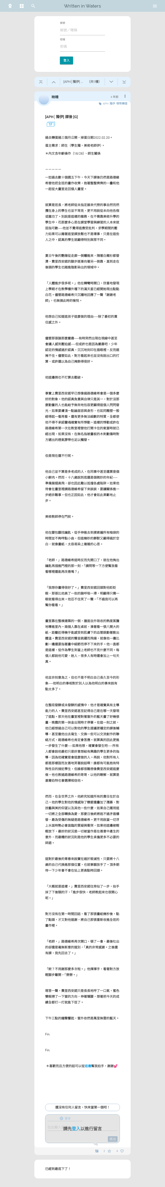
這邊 (88, 1066)
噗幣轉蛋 (121, 103)
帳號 (62, 23)
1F (49, 124)
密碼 (62, 39)
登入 (66, 60)
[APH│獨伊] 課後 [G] (61, 117)
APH (105, 103)
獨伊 (112, 103)
